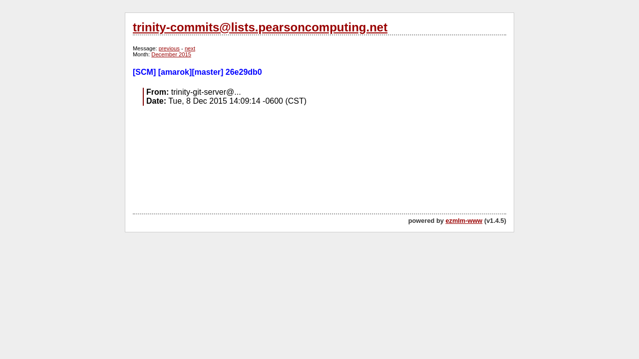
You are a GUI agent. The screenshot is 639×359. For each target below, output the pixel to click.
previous (169, 48)
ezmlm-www (463, 220)
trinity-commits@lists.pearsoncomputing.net (260, 27)
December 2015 (171, 54)
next (190, 48)
